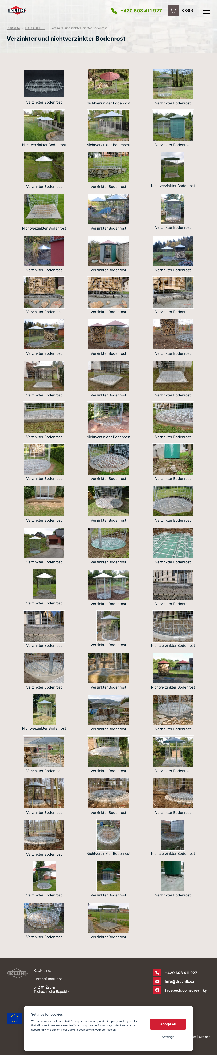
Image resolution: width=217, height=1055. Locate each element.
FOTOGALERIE (35, 28)
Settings (167, 1037)
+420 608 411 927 (141, 10)
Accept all (168, 1024)
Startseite (13, 28)
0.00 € (188, 10)
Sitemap (204, 1036)
